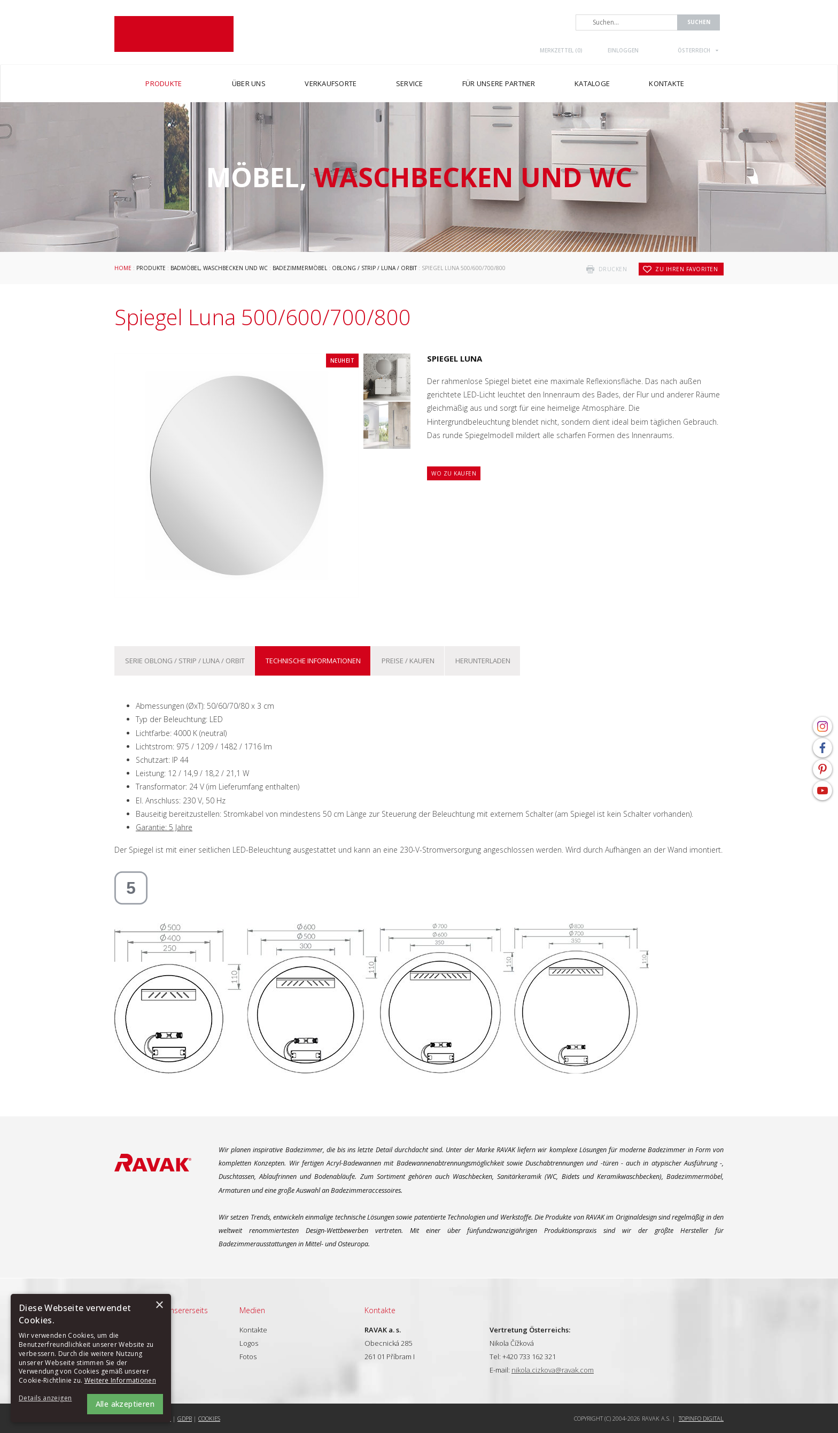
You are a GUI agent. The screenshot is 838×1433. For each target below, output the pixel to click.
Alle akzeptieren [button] (125, 1404)
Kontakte (253, 1330)
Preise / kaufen (408, 660)
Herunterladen (482, 660)
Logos (248, 1343)
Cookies (209, 1418)
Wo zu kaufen (453, 473)
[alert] (91, 1358)
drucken (613, 269)
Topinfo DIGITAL (701, 1418)
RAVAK (174, 34)
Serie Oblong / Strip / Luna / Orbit (185, 660)
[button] (48, 1398)
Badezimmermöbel (300, 268)
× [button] (159, 1305)
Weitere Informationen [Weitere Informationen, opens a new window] (120, 1380)
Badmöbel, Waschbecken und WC (219, 268)
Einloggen (623, 50)
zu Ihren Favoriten (686, 269)
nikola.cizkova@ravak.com (552, 1370)
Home (122, 268)
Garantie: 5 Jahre (164, 827)
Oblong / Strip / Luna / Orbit (374, 268)
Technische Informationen (313, 660)
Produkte (151, 268)
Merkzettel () (561, 50)
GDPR (184, 1418)
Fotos (248, 1356)
